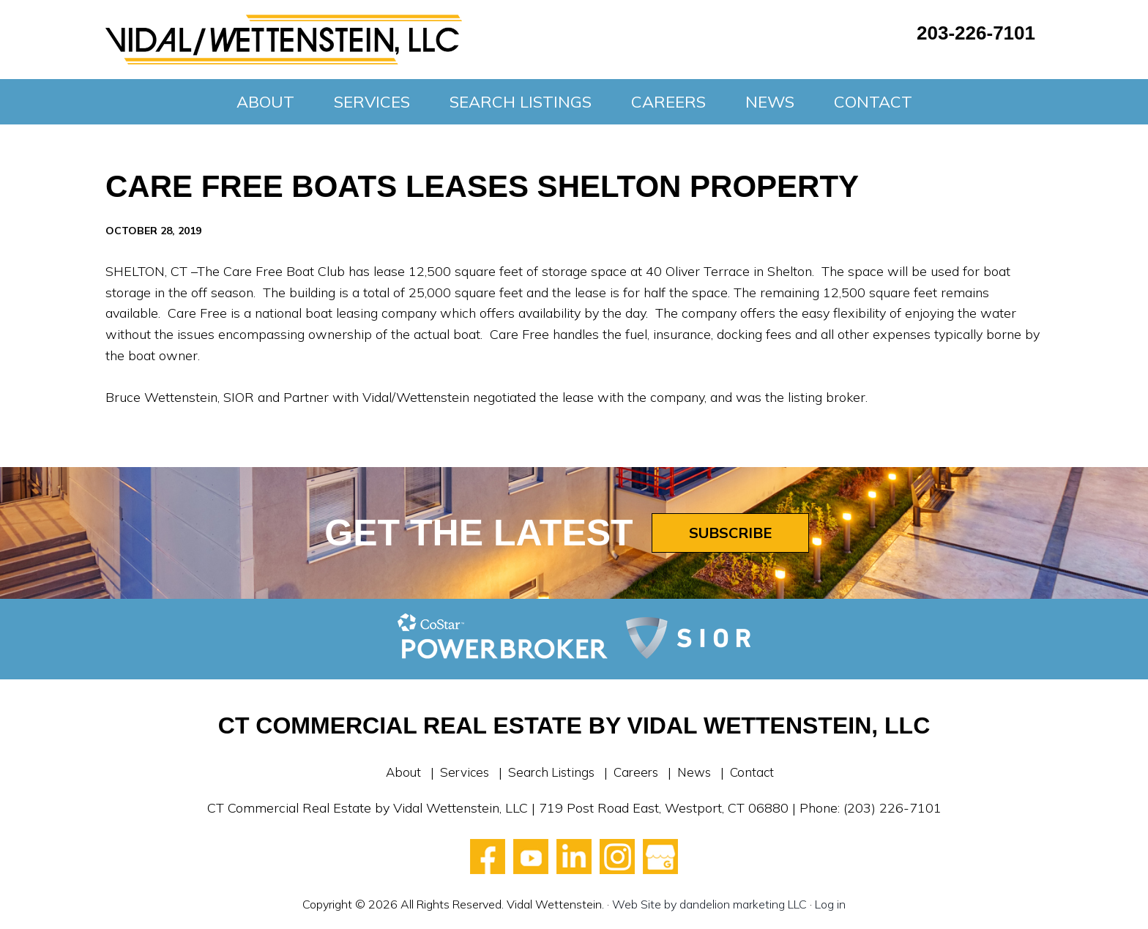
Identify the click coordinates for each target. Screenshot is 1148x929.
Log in (830, 904)
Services (459, 772)
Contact (758, 772)
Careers (638, 772)
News (699, 772)
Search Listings (549, 772)
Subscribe (730, 532)
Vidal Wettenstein (283, 39)
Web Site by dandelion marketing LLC (709, 904)
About (397, 772)
